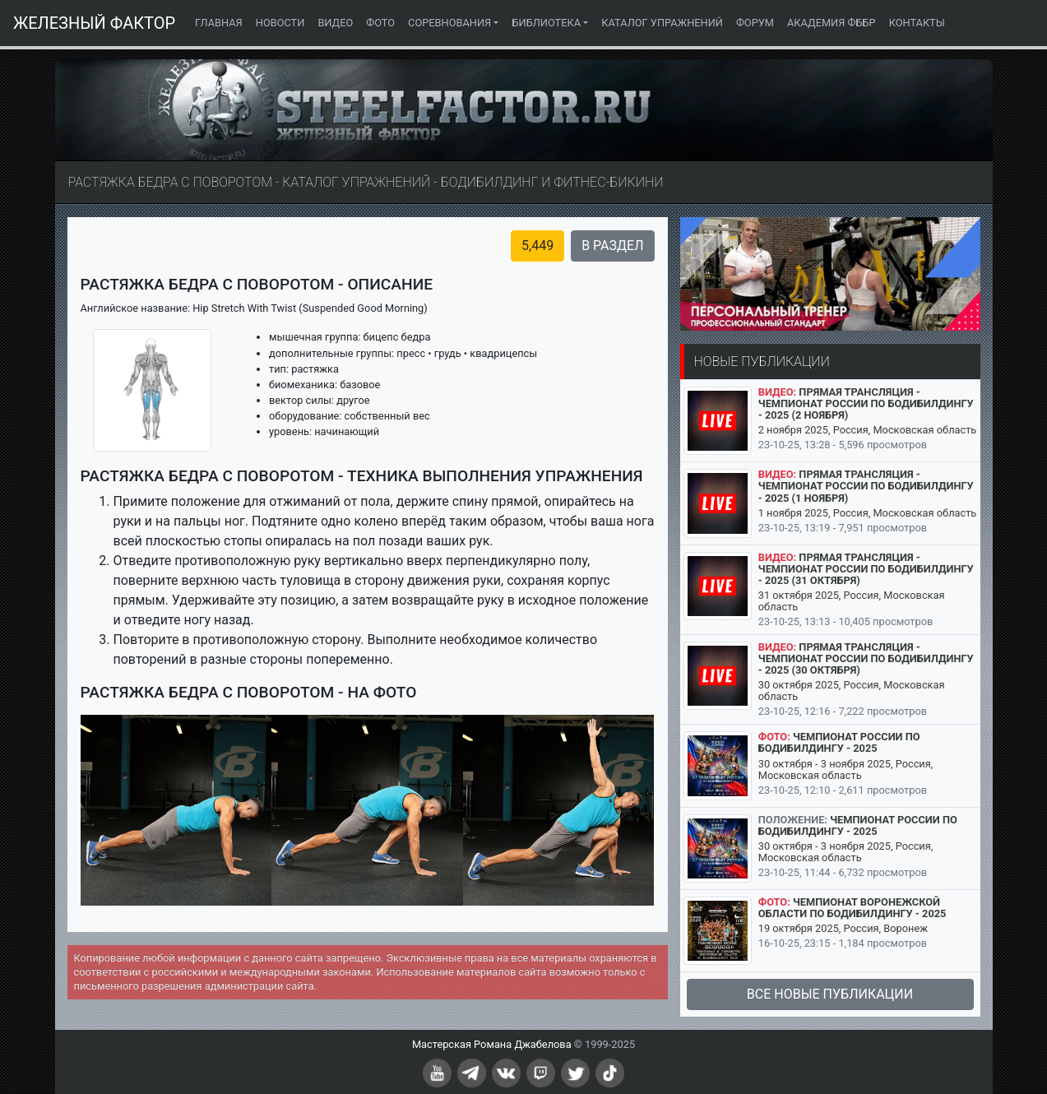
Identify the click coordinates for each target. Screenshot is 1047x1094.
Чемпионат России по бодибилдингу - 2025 (839, 742)
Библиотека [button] (546, 22)
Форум (755, 22)
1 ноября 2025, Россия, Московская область (867, 513)
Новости (280, 22)
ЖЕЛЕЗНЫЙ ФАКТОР (94, 23)
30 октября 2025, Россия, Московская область (851, 690)
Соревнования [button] (449, 22)
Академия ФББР (831, 22)
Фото (380, 22)
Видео (335, 22)
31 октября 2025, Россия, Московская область (851, 601)
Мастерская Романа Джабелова (492, 1044)
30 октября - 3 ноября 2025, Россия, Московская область (845, 769)
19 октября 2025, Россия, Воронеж (843, 928)
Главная (222, 21)
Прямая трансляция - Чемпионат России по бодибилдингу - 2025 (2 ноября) (866, 403)
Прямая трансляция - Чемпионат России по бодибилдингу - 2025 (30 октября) (866, 658)
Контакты (917, 22)
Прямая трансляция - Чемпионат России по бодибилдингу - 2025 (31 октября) (866, 568)
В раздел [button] (612, 245)
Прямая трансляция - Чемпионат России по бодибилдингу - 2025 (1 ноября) (866, 485)
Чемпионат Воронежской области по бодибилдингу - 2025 (852, 908)
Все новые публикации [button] (830, 994)
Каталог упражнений (662, 22)
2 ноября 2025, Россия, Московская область (867, 430)
